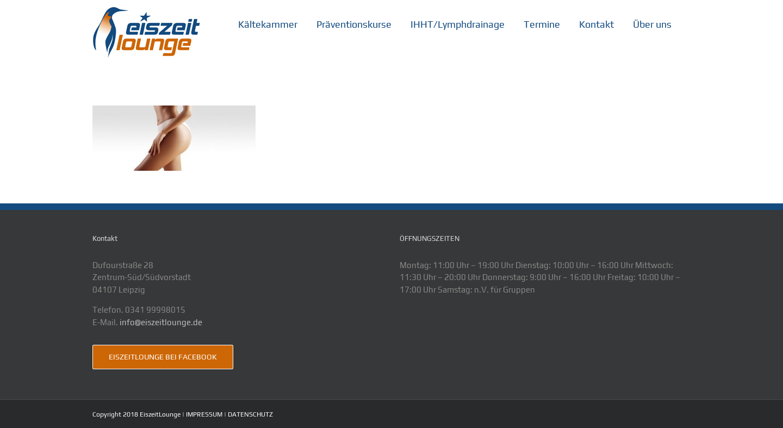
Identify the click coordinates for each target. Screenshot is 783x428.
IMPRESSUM (204, 414)
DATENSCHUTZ (250, 414)
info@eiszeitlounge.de (161, 322)
